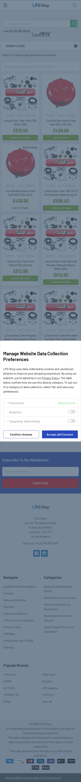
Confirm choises (21, 434)
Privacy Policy (50, 378)
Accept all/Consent (60, 434)
